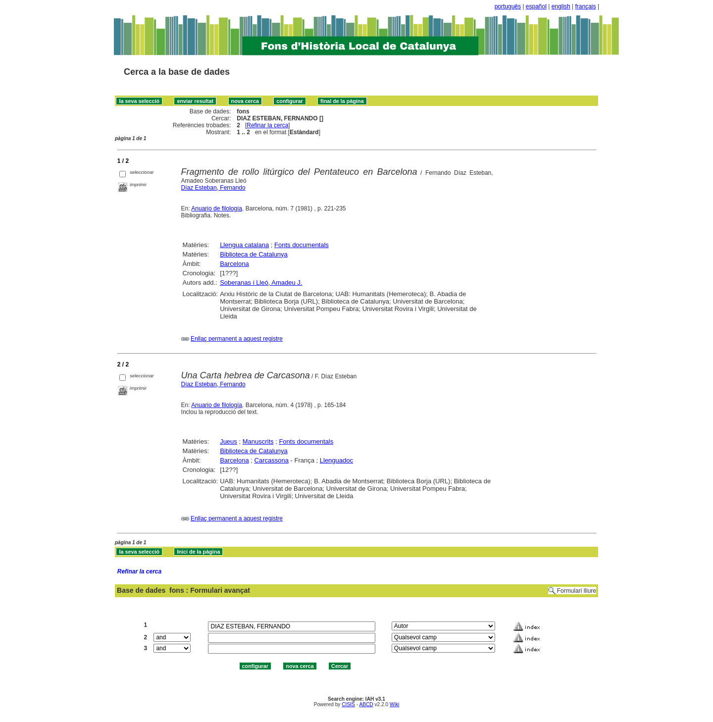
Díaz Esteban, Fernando (213, 187)
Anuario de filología (216, 208)
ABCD (366, 704)
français (585, 6)
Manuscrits (258, 441)
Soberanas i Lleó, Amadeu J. (261, 282)
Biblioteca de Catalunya (254, 254)
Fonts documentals (301, 245)
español (536, 6)
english (561, 6)
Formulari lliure (576, 590)
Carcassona (272, 460)
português (508, 6)
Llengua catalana (244, 245)
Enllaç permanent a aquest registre (237, 338)
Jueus (228, 441)
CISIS (348, 704)
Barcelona (234, 263)
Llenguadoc (336, 460)
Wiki (394, 704)
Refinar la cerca (267, 125)
